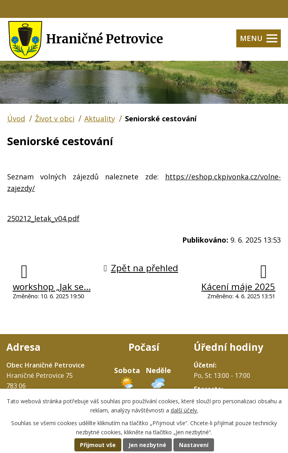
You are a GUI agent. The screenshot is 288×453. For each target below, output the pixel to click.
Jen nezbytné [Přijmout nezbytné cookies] (147, 445)
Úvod (16, 118)
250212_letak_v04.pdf (43, 218)
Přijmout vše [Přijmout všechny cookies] (98, 445)
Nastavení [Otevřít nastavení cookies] (193, 445)
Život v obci (54, 118)
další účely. (184, 410)
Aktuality (99, 118)
